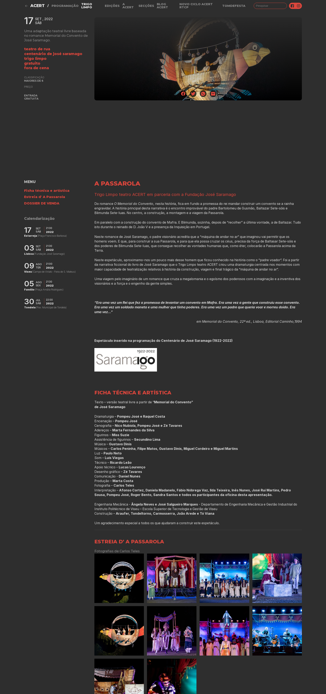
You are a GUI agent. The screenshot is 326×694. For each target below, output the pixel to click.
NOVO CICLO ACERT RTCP (196, 6)
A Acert (128, 6)
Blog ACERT (162, 6)
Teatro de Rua (37, 49)
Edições (112, 5)
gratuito (32, 63)
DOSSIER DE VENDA (41, 203)
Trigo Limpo (86, 6)
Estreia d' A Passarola (44, 197)
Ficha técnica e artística (46, 191)
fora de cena (36, 68)
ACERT (37, 6)
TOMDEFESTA (233, 5)
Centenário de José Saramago (53, 54)
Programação (65, 5)
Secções (146, 5)
